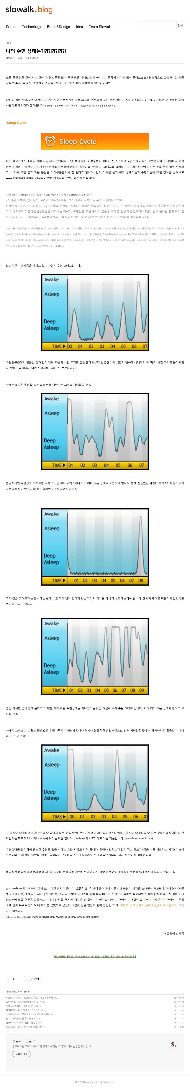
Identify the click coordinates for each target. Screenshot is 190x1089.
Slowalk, (87, 1082)
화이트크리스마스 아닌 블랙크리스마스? (24, 1010)
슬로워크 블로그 (23, 1041)
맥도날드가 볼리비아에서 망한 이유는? (23, 1002)
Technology (31, 27)
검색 (180, 25)
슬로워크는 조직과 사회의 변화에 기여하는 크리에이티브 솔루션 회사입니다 (52, 1046)
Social (11, 27)
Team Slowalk (100, 27)
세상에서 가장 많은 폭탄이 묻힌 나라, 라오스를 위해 (29, 998)
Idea (79, 27)
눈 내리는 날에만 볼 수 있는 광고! (21, 1018)
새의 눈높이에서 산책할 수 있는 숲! (22, 1006)
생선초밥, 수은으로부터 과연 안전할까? (24, 1026)
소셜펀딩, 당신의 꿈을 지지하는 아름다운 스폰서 (28, 1014)
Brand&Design (58, 27)
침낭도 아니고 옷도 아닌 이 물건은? (22, 1022)
